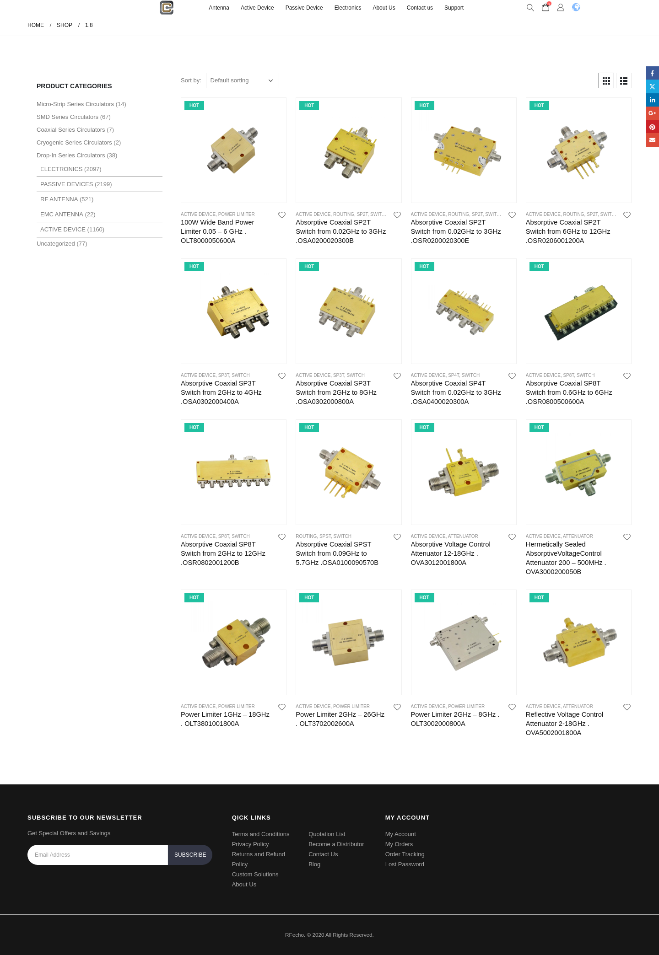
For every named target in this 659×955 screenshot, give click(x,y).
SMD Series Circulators (67, 116)
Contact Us (323, 854)
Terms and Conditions (261, 834)
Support (454, 8)
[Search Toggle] (530, 8)
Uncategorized (56, 243)
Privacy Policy (250, 844)
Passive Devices (66, 184)
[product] (233, 150)
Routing (343, 214)
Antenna (219, 8)
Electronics (348, 8)
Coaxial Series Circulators (71, 129)
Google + (652, 113)
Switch (379, 214)
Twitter (652, 86)
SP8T (568, 375)
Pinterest (652, 126)
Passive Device (304, 8)
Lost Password (404, 864)
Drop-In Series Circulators (71, 155)
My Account (400, 834)
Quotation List (326, 834)
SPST (325, 536)
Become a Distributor (336, 844)
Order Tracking (405, 854)
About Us (384, 8)
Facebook (652, 73)
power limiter (236, 214)
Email (652, 139)
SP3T (223, 375)
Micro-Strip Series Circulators (75, 104)
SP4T (453, 375)
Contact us (420, 8)
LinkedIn (652, 100)
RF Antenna (59, 199)
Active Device (257, 8)
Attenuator (463, 536)
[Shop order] (242, 80)
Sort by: (191, 80)
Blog (314, 864)
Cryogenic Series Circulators (74, 142)
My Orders (399, 844)
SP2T (362, 214)
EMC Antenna (61, 214)
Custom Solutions (255, 874)
